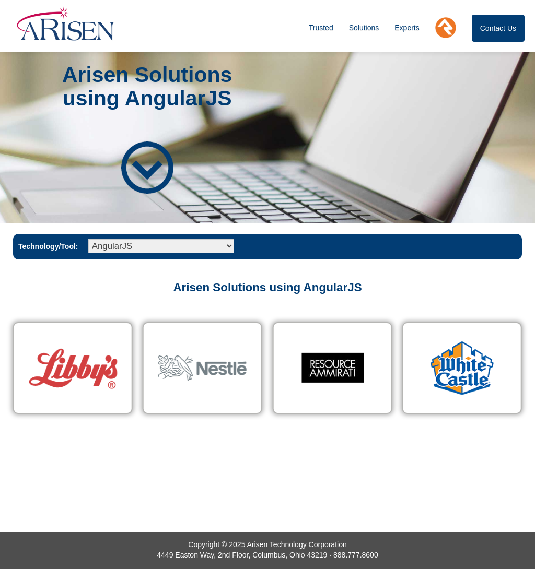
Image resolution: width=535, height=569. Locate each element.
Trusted (321, 27)
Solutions (364, 27)
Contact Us (498, 28)
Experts (406, 27)
